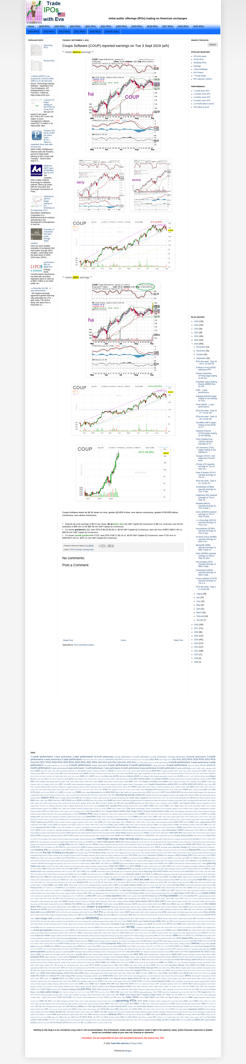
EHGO (76, 842)
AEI (61, 773)
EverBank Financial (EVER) (95, 847)
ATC (87, 789)
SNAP (150, 973)
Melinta (83, 907)
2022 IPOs (90, 26)
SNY (200, 973)
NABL (33, 918)
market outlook (135, 901)
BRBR (109, 800)
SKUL (168, 970)
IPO (99, 880)
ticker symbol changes (49, 992)
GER (84, 861)
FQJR (140, 855)
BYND (131, 803)
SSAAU (204, 978)
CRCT (133, 822)
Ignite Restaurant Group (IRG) (168, 874)
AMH (214, 779)
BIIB (190, 795)
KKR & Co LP (51, 888)
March (199, 612)
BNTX (64, 800)
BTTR (70, 803)
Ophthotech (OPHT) (57, 933)
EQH (165, 844)
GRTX (132, 866)
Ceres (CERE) (183, 808)
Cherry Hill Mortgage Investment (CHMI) (183, 811)
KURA (42, 890)
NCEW (142, 918)
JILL (165, 882)
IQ (158, 880)
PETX (147, 938)
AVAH (171, 789)
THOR (38, 992)
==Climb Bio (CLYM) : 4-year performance (41, 289)
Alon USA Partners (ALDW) (59, 779)
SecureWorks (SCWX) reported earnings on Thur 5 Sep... (206, 530)
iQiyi (161, 880)
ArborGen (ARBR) (57, 787)
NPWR (174, 924)
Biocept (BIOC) (36, 798)
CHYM (147, 814)
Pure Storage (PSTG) (207, 946)
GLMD (199, 861)
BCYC (163, 792)
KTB (214, 888)
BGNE (101, 795)
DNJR (175, 833)
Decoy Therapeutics (48, 830)
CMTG (150, 817)
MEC (206, 904)
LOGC (129, 896)
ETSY (38, 847)
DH (214, 830)
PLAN (144, 941)
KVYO (51, 890)
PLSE (205, 941)
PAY (159, 935)
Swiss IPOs (124, 984)
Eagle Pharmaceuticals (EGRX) (86, 839)
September (201, 358)
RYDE (136, 962)
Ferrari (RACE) (98, 850)
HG (199, 869)
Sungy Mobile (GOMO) (208, 981)
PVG (36, 949)
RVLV (98, 962)
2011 (196, 651)
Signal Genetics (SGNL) (49, 970)
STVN (144, 981)
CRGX (148, 822)
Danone (119, 827)
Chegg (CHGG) (137, 811)
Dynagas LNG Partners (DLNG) (52, 839)
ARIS (153, 787)
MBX (110, 904)
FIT (90, 853)
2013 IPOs (48, 31)
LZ (193, 898)
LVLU (148, 898)
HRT (32, 874)
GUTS (213, 866)
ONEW (185, 930)
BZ (144, 803)
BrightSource (149, 800)
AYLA (52, 792)
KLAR (59, 888)
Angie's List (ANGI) (150, 781)
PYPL (85, 949)
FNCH (180, 853)
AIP (53, 776)
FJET (112, 853)
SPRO (111, 978)
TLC (83, 992)
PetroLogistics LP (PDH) (132, 938)
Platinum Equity (152, 941)
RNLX (117, 960)
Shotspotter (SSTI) (209, 968)
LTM (65, 898)
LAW (147, 890)
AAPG (194, 768)
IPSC (152, 880)
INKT (131, 877)
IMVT (69, 877)
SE (144, 965)
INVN (63, 880)
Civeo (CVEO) (163, 814)
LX (159, 898)
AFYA (130, 773)
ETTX (43, 847)
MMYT (117, 912)
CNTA (187, 817)
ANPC (170, 781)
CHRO (125, 814)
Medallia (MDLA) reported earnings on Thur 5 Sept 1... (206, 505)
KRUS (190, 888)
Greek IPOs (50, 866)
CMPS (145, 817)
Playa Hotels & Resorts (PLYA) (173, 941)
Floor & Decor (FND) (148, 853)
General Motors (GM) (47, 861)
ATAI (80, 789)
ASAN (33, 789)
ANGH (136, 781)
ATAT (84, 789)
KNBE (94, 888)
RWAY (108, 962)
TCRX (197, 986)
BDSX (173, 792)
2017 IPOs (167, 26)
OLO (100, 930)
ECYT (205, 839)
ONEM (179, 930)
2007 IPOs (93, 759)
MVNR (193, 915)
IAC (101, 874)
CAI (46, 806)
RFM (179, 957)
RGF (187, 957)
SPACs (188, 976)
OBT (162, 927)
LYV (190, 898)
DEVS (197, 830)
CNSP (177, 817)
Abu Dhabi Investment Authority (63, 771)
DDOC (33, 830)
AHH (191, 773)
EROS (188, 844)
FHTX (129, 850)
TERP (135, 989)
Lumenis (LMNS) (104, 898)
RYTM (141, 962)
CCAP (96, 808)
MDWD (188, 904)
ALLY (47, 779)
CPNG (86, 822)
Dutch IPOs (211, 835)
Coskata (207, 819)
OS (118, 933)
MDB (164, 904)
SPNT (67, 978)
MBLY (101, 904)
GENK (58, 861)
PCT (184, 935)
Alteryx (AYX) (82, 779)
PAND (33, 935)
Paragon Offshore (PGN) (58, 935)
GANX (165, 858)
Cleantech (55, 817)
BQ (96, 800)
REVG (146, 957)
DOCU (208, 833)
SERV (202, 965)
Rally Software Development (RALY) (95, 952)
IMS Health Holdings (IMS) (58, 877)
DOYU (66, 835)
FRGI (199, 855)
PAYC (163, 935)
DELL (107, 830)
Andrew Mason (118, 781)
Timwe (72, 992)
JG (131, 882)
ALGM (180, 776)
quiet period (207, 949)
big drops (120, 795)
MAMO (213, 898)
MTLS (157, 915)
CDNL (114, 808)
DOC (194, 833)
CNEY (160, 817)
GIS (166, 861)
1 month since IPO (201, 91)
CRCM (128, 822)
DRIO (94, 835)
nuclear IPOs (51, 927)
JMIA (191, 882)
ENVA (95, 844)
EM (154, 842)
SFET (59, 968)
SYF (157, 984)
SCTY (91, 965)
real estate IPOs (47, 954)
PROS (57, 946)
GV (32, 869)
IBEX (107, 874)
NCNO (155, 918)
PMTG (42, 943)
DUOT (204, 835)
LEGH (48, 893)
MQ (83, 915)
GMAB (82, 863)
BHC (109, 795)
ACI (106, 771)
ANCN (105, 781)
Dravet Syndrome (85, 835)
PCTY (188, 935)
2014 (196, 640)
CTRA (96, 825)
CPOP (91, 822)
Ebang (145, 839)
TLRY (92, 992)
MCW (159, 904)
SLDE (209, 970)
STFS (65, 981)
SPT (140, 978)
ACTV (124, 771)
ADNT (200, 771)
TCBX (179, 986)
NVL (85, 927)
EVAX (69, 847)
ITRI (36, 882)
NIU (171, 921)
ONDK (168, 930)
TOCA (135, 992)
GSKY (155, 866)
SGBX (108, 968)
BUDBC (83, 803)
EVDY (78, 847)
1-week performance (63, 757)
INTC (213, 877)
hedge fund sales (158, 869)
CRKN (153, 822)
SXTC (137, 984)
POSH (66, 943)
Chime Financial (203, 811)
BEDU (191, 792)
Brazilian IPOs (102, 800)
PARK (69, 935)
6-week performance (59, 768)
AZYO (74, 792)
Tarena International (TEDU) (121, 986)
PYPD (81, 949)
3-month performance (179, 762)
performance (73, 938)
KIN (173, 885)
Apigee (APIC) (49, 784)
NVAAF (67, 927)
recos (68, 954)
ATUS (120, 789)
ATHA (96, 789)
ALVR (90, 779)
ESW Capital (206, 844)
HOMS (141, 871)
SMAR (42, 973)
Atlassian (115, 789)
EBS (169, 839)
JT (41, 885)
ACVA (129, 771)
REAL (39, 954)
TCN (187, 986)
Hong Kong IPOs (150, 871)
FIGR (182, 850)
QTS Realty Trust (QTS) (164, 949)
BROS (197, 800)
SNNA (180, 973)
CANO (140, 806)
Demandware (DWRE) (175, 830)
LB (160, 890)
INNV (151, 877)
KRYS (195, 888)
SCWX (97, 965)
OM (108, 930)
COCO (46, 819)
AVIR (205, 789)
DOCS (203, 833)
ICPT (120, 874)
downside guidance (56, 835)
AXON (42, 792)
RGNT (191, 957)
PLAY (160, 941)
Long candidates (201, 69)
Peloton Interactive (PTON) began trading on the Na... (206, 375)
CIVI (169, 814)
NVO (89, 927)
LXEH (163, 898)
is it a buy (192, 880)
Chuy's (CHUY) (133, 814)
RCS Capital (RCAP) (192, 952)
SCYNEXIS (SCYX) (107, 965)
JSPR (38, 885)
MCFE (135, 904)
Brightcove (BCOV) (137, 800)
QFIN (115, 949)
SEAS (153, 965)
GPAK (166, 863)
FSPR (63, 858)
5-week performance (159, 765)
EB (141, 839)
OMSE (135, 930)
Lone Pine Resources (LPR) (152, 896)
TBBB (156, 986)
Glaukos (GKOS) (174, 861)
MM (109, 912)
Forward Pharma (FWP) (72, 855)
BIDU (114, 795)
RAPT (124, 952)
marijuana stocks (106, 901)
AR (214, 784)
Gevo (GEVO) (107, 861)
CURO (131, 825)
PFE (154, 938)
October (200, 354)
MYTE (213, 915)
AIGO (36, 776)
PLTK (209, 941)
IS (188, 880)
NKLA (195, 921)
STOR (105, 981)
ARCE (87, 787)
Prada (147, 943)
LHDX (146, 893)
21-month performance (144, 762)
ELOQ (141, 842)
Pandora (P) (39, 935)
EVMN (121, 847)
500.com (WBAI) (194, 765)
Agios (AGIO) (161, 773)
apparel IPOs (105, 784)
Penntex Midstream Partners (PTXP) (43, 938)
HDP (115, 869)
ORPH (114, 933)
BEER (196, 792)
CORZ (202, 819)
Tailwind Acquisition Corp (201, 984)
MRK (95, 915)
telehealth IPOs (107, 989)
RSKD (177, 960)
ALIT (188, 776)
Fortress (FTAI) (58, 855)
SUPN (66, 984)
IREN (177, 880)
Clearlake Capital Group (68, 817)
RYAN (131, 962)
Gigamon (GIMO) (154, 861)
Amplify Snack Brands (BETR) (50, 781)
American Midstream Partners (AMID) (198, 779)
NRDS (179, 924)
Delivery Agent (99, 830)
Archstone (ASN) (95, 787)
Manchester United (37, 901)
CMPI (140, 817)
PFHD (169, 938)
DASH (129, 827)
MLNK (91, 912)
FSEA (51, 858)
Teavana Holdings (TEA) (71, 989)
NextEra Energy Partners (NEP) (103, 921)
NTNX (37, 927)
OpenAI (33, 933)
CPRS (100, 822)
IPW (155, 880)
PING (71, 941)
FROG (212, 855)
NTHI (32, 927)
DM (154, 833)
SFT (66, 968)
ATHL (100, 789)
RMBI (90, 960)
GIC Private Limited (140, 861)
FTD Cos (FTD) (80, 858)
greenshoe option (83, 866)
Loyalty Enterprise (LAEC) (206, 896)
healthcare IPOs (124, 869)
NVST (97, 927)
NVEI (82, 927)
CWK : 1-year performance (202, 391)
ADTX (47, 773)
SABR (161, 962)
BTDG (50, 803)
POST (82, 943)
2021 (196, 336)
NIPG (167, 921)
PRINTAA (195, 943)
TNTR (126, 992)
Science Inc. (62, 965)
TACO (190, 984)
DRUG (123, 835)
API (42, 784)
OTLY (154, 933)
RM (87, 960)
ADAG (133, 771)
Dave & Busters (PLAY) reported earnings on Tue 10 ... (206, 474)
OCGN (180, 927)
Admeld (194, 771)
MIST (54, 912)
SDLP (136, 965)
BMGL (38, 800)
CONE (112, 819)
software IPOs (55, 976)
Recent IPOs (49, 61)
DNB (171, 833)
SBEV (33, 965)
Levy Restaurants (98, 893)
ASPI (58, 789)
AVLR (209, 789)
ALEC (175, 776)
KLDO (68, 888)
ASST (76, 789)
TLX (104, 992)
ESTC (199, 844)
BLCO (155, 798)
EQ (156, 844)
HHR (206, 869)
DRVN (127, 835)
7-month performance (94, 768)
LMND (88, 896)
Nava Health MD (105, 918)
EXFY (189, 847)
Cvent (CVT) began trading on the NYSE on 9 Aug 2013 (49, 104)
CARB (151, 806)
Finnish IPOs (205, 850)
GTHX (173, 866)
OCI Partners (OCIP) (190, 927)
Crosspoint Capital (166, 822)
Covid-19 (68, 822)
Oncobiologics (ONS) (153, 930)
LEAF (44, 893)
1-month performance (42, 756)
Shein (164, 968)
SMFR (106, 973)
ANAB (100, 781)
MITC (58, 912)
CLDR (209, 814)
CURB (126, 825)
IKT (202, 874)
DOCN (198, 833)
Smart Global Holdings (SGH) (57, 973)
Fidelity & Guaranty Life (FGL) (167, 850)
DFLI (205, 830)
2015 (196, 636)
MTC (138, 915)
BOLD (74, 800)
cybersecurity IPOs (43, 827)
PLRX (200, 941)
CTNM (91, 825)
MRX (113, 915)
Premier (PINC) (163, 943)
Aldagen (146, 776)
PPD (133, 943)
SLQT (33, 973)
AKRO (92, 776)
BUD (73, 803)
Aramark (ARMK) (40, 787)
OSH (127, 933)
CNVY (206, 817)
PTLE (167, 946)
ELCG (95, 842)
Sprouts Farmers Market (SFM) (126, 978)
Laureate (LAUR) (138, 890)
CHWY (142, 814)
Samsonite (184, 962)
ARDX (134, 787)
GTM (182, 866)
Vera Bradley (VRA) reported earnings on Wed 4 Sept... (206, 564)
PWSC (59, 949)
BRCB (115, 800)
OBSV (158, 927)
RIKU (59, 960)
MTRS (161, 915)
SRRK (199, 978)
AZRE (69, 792)
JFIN (119, 882)
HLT (74, 871)
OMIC (131, 930)
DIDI (68, 833)
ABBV (198, 768)
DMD (162, 833)
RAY (141, 952)
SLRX (37, 973)
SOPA (121, 976)
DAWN (179, 827)
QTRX (153, 949)
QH (118, 949)
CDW (128, 808)
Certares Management (201, 808)
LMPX (94, 896)
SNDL (165, 973)
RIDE (55, 960)
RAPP (119, 952)
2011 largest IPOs (165, 759)
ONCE (144, 930)
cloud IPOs (91, 817)
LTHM (61, 898)
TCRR (192, 986)
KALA (87, 885)
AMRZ (77, 781)
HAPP (53, 869)
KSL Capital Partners (205, 888)
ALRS (71, 779)
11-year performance (159, 757)
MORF (47, 915)
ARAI (32, 787)
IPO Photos (198, 72)
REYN (174, 957)
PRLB (38, 946)
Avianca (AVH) (198, 789)
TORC (155, 992)
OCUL (199, 927)
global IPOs (211, 861)
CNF (164, 817)
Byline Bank (124, 803)
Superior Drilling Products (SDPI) (52, 984)
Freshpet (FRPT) (187, 855)
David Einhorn (171, 827)
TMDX (112, 992)
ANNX (165, 781)
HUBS (62, 874)
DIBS (53, 833)
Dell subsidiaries (115, 830)
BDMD (168, 792)
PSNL (124, 946)
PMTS (47, 943)
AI (213, 773)
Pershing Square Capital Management (97, 938)
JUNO (60, 885)
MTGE (152, 915)
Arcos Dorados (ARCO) (109, 787)
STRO (129, 981)
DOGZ (213, 833)
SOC (209, 973)
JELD (115, 882)
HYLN (97, 874)
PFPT (174, 938)
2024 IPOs (59, 26)
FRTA (37, 858)
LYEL (177, 898)
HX (89, 874)
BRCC (120, 800)
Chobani (120, 814)
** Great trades (200, 76)
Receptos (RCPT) (60, 954)
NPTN (169, 924)
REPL (209, 954)
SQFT (148, 978)
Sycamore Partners (148, 984)
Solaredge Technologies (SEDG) (87, 976)
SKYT (190, 970)
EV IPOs (59, 847)
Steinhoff (55, 981)
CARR (161, 806)
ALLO (43, 779)
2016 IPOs (183, 26)
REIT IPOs (138, 954)
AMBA (113, 779)
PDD (201, 935)
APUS (195, 784)
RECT (73, 954)
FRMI (208, 855)
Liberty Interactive (157, 893)
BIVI (85, 798)
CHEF (128, 811)
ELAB (85, 842)
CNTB (191, 817)
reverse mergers (123, 957)
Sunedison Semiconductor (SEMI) (187, 981)
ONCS (163, 930)
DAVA (164, 827)
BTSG (65, 803)
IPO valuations (129, 880)
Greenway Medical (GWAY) (99, 866)
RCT (202, 952)
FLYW (165, 853)
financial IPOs (195, 850)
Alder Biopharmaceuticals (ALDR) (161, 776)
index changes (104, 877)
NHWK (140, 921)
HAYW (67, 869)
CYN (62, 827)
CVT (201, 825)
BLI (168, 798)
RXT (127, 962)
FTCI (73, 858)
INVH (58, 880)
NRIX (194, 924)
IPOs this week (200, 56)
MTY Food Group (175, 915)
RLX (79, 960)
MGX (196, 907)
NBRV (137, 918)
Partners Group (114, 935)
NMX (32, 924)
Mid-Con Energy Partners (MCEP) (77, 909)
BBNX (127, 792)
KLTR (72, 888)
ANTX (199, 781)
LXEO (167, 898)
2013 (196, 643)
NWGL (111, 927)
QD (112, 949)
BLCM (151, 798)
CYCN (58, 827)
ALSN (76, 779)
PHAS (204, 938)
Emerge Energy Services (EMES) (167, 842)
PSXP (148, 946)
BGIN (97, 795)
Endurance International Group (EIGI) (197, 842)
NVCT (77, 927)
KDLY (164, 885)
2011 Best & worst (201, 107)
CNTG (196, 817)
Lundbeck (114, 898)
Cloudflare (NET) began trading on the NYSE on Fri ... (206, 424)
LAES (82, 890)
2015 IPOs (198, 26)
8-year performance (148, 768)
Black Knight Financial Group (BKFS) (106, 798)
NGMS (129, 921)
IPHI (95, 880)
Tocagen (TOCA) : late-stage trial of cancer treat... (205, 458)
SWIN (117, 984)
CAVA (50, 808)
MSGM (126, 915)
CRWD (191, 822)
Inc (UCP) (80, 877)
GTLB (178, 866)
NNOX (40, 924)
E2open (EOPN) (69, 839)
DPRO (77, 835)
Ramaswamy (112, 952)
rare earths (130, 952)
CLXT (125, 817)
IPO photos (117, 879)
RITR (63, 960)
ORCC (80, 933)
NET (195, 918)
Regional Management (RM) (123, 954)
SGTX (127, 968)
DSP (137, 835)
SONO (110, 976)
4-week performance (100, 765)
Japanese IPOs (82, 882)
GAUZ (175, 858)
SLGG (213, 970)
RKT (71, 960)
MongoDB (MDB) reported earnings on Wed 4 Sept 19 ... (206, 547)
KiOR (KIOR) (189, 885)
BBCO (118, 792)
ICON (116, 874)
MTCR (142, 915)
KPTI (153, 888)
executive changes (180, 847)
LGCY (122, 893)
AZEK (61, 792)
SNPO (191, 973)
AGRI (169, 773)
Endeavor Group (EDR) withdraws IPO (206, 368)
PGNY (178, 938)
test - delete (163, 989)
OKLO (67, 930)
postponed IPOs (114, 943)
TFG (189, 989)
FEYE (106, 850)
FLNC (133, 853)
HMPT (79, 871)
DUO (195, 835)
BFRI (92, 795)
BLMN (172, 798)
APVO (200, 784)
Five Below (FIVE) (99, 853)
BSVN (37, 803)
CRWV (197, 822)
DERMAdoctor (189, 830)
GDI (200, 858)
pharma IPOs (187, 938)
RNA (99, 960)
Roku (131, 960)
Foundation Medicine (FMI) (90, 855)
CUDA (110, 825)
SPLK (62, 978)
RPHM (148, 960)
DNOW (185, 833)
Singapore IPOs (140, 970)
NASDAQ (92, 918)
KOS (149, 888)
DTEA (147, 835)
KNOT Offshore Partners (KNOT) (121, 888)
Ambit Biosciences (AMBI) (124, 779)
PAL (210, 933)
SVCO (71, 984)
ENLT (77, 844)
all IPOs (197, 776)
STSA (134, 981)
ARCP (120, 787)
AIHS (43, 776)
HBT (71, 869)
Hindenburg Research (53, 871)
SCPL (77, 965)
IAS (104, 874)
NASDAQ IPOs (200, 63)
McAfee (115, 904)
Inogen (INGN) (159, 877)
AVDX (190, 789)
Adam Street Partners (143, 771)
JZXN (80, 885)
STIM (69, 981)
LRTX (45, 898)
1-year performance (83, 756)
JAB (51, 882)
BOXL (92, 800)
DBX (194, 827)
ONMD (194, 930)
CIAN (152, 814)
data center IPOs (143, 827)
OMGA (126, 930)
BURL (94, 803)
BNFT (42, 800)
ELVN (146, 842)
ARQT (192, 787)
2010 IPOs (95, 31)
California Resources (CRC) (58, 806)
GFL (113, 861)
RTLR (200, 960)
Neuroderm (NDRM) (204, 918)
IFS (152, 874)
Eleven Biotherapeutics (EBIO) (109, 842)
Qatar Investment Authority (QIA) (99, 949)
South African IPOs (167, 976)
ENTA (91, 844)
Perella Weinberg (62, 938)
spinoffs (55, 978)
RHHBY (199, 957)
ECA (173, 839)
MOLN (201, 912)
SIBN (34, 970)
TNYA (131, 992)
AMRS (72, 781)
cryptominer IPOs (37, 825)
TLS (96, 992)
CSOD (50, 825)
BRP (201, 800)
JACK (55, 882)
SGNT (122, 968)
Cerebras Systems (171, 808)
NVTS (106, 927)
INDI (111, 877)
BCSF (154, 792)
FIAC (133, 850)
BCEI (144, 792)
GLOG (40, 863)
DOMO (38, 835)
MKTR (87, 912)
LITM (59, 896)
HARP (58, 869)
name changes (41, 918)
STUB (139, 981)
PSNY (129, 946)
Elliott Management (132, 842)
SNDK (160, 973)
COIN (51, 819)
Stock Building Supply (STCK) (87, 981)
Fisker (86, 853)
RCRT (182, 952)
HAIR (49, 869)
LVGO (143, 898)
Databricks (153, 827)
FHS (124, 850)
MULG (188, 915)
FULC (102, 858)
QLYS (144, 949)
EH (72, 842)
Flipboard (122, 853)
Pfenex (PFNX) (162, 938)
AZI (65, 792)
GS (142, 866)
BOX (88, 800)
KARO (121, 885)
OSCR (122, 933)
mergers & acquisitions (98, 906)
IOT (83, 880)
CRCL (123, 822)
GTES (168, 866)
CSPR (55, 825)
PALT (214, 933)
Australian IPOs (151, 789)
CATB (190, 806)
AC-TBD (77, 771)
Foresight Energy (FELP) (39, 855)
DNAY (167, 833)
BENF (38, 795)
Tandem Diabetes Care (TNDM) (69, 986)
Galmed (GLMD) (137, 858)
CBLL (59, 808)
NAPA (78, 918)
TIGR (64, 992)
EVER (83, 847)
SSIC (213, 978)
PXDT (66, 949)
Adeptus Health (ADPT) (170, 771)
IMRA (46, 877)
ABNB (37, 771)
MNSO (137, 912)
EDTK (37, 842)
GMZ (93, 863)
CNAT (155, 817)
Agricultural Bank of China (180, 773)
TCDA (183, 986)
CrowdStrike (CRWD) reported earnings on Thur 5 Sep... (206, 489)
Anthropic (193, 781)
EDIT (214, 839)
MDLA (173, 904)
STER (60, 981)
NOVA (149, 924)
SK (156, 970)
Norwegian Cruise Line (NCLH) (123, 924)
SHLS (173, 968)
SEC (162, 965)
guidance (187, 866)
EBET (161, 839)
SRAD (189, 978)
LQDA (37, 898)
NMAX (213, 921)
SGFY (113, 968)
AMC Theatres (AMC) (142, 779)
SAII (178, 962)
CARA (145, 806)
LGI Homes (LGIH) (136, 893)
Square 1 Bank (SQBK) (169, 978)
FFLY (111, 850)
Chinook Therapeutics (100, 814)
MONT (33, 915)
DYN (39, 839)
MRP (105, 915)
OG (32, 930)
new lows (43, 921)
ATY (124, 789)
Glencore (193, 861)
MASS (207, 901)
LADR (77, 890)
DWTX (35, 839)
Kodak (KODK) (142, 888)
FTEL (88, 858)
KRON (168, 888)
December (201, 347)
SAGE (170, 962)
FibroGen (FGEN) (150, 850)
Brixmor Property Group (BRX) (172, 800)
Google (150, 863)
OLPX (104, 930)
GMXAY (88, 863)
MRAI (86, 915)
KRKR (158, 888)
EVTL (153, 847)
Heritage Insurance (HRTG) (178, 869)
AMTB (86, 781)
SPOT (71, 978)
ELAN (89, 842)
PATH (131, 935)
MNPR (127, 912)
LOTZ (181, 896)
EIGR (80, 842)
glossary (60, 863)
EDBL (210, 839)
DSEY (133, 835)
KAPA (116, 885)
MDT (183, 904)
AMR (67, 781)
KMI (84, 888)
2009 (196, 658)
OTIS (149, 933)
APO (69, 784)
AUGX (133, 789)
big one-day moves (133, 795)
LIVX (71, 896)
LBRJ (168, 890)
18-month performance (196, 757)
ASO (40, 789)
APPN (176, 784)
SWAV (91, 984)
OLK (87, 930)
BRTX (205, 800)
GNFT (97, 863)
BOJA (69, 800)
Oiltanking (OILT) (59, 930)
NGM (124, 921)
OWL (170, 933)
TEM (118, 989)
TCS (201, 986)
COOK (182, 819)
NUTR (63, 927)
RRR (173, 960)
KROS (173, 888)
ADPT (204, 771)
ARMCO (178, 787)
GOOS (155, 863)
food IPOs (212, 853)
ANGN (160, 781)
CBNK (64, 808)
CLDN (204, 814)
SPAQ (194, 976)
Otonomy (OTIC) (162, 933)
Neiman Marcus (168, 918)
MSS (134, 915)
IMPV (42, 877)
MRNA (100, 915)
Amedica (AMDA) (161, 779)
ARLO (172, 787)
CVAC (155, 825)
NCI (146, 918)
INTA (209, 877)
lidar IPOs (167, 893)
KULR (37, 890)
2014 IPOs (33, 31)
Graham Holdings (191, 863)
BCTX (159, 792)
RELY (157, 954)
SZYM (185, 984)
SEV (46, 968)
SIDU (38, 970)
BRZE (213, 800)
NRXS (198, 924)
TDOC (33, 989)
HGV (202, 869)
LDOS (210, 890)
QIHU (122, 949)
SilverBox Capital (123, 970)
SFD (49, 968)
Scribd (86, 965)
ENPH (81, 844)
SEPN (198, 965)
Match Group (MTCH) (51, 904)
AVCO (180, 789)
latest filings (127, 890)
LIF (172, 893)
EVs (148, 847)
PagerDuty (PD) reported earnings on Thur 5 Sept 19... (206, 497)
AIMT (50, 776)
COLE (55, 819)
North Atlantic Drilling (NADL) (101, 924)
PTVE (181, 946)
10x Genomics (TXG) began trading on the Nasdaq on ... (206, 450)
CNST (182, 817)
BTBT (46, 803)
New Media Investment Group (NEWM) (60, 921)
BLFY (164, 798)
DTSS (172, 835)
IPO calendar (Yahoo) (203, 79)
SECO (166, 965)
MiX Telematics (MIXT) (76, 912)
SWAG (86, 984)
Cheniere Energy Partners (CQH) (156, 811)
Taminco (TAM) (52, 986)
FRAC (145, 855)
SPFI (42, 978)
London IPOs (136, 896)
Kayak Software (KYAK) (133, 885)
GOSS (160, 863)
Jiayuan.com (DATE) (157, 882)
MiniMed (43, 912)
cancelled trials (127, 806)
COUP (72, 549)
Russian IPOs (90, 962)
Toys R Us (181, 992)
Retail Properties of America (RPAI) (57, 957)
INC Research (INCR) (91, 877)
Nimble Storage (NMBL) (152, 921)
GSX (164, 866)
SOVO (176, 976)
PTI (158, 946)
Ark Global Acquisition (162, 787)
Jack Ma (61, 882)
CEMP (133, 808)
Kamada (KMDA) (107, 885)
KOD (134, 888)
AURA (142, 789)
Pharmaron (197, 938)
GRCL (199, 863)
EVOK (130, 847)
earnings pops (88, 549)
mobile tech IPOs (155, 912)
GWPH (39, 869)
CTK (82, 825)
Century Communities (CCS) (155, 808)
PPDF (137, 943)
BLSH (198, 798)
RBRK (177, 952)
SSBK (209, 978)
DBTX (191, 827)
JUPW (71, 885)
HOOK (165, 871)
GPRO (171, 863)
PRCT (155, 943)
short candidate (197, 968)
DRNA (117, 835)
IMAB (209, 874)
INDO (123, 877)
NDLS (160, 918)
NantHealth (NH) (58, 918)
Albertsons (123, 776)
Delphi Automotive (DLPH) (137, 830)
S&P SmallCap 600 (152, 962)
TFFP (186, 989)
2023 (196, 329)
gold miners (124, 863)
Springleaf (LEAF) (101, 978)
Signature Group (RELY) (66, 970)
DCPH (199, 827)
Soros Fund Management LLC (138, 976)
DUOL (199, 835)
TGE (197, 989)
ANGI (140, 781)
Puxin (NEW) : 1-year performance (205, 405)
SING (132, 970)
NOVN (155, 924)
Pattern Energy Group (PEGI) (144, 935)
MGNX (185, 907)
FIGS (186, 850)
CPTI (105, 822)
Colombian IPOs (63, 819)
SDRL (141, 965)
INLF (135, 877)
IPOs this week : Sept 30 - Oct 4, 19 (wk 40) (206, 362)
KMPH (89, 888)
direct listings (121, 833)
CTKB (87, 825)
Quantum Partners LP (184, 949)
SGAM (97, 968)
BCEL (149, 792)
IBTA (112, 874)
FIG (179, 850)
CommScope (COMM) (88, 819)
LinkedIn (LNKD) (208, 893)
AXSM (47, 792)
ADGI (180, 771)
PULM (191, 946)
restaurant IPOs (37, 957)
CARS (166, 806)
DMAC (158, 833)
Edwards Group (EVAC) (51, 842)
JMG (187, 882)
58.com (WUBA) (206, 765)
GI (132, 861)
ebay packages (153, 839)
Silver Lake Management (87, 970)
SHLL (168, 968)
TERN (131, 989)
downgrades (46, 835)
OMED (117, 930)
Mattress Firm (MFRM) (73, 904)
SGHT (117, 968)
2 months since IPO (202, 94)
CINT (156, 814)
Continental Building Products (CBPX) (155, 819)
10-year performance (123, 757)
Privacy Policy (205, 943)
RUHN (68, 962)
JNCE (196, 882)
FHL (120, 850)
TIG (61, 992)
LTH (56, 898)
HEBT (150, 869)
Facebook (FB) (41, 850)
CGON (61, 811)
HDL (111, 869)
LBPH (163, 890)
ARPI (188, 787)
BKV (91, 798)
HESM (190, 869)
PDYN (205, 935)
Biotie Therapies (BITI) (63, 798)
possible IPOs (74, 943)
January (200, 620)
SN (142, 973)
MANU (65, 901)
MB (97, 904)
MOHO (195, 912)
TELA (99, 989)
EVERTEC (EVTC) (112, 847)
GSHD (151, 866)
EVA (65, 847)
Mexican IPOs (146, 907)
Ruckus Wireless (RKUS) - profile (54, 962)
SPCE (33, 978)
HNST (83, 871)
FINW (37, 853)
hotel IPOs (190, 871)
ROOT (136, 960)
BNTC (59, 800)
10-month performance (104, 757)
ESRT (194, 844)
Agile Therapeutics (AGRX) (147, 773)
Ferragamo (88, 850)
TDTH (38, 989)
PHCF (33, 941)
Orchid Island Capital (90, 933)
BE (183, 792)
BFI (89, 795)
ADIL (184, 771)
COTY (213, 819)
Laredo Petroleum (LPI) (109, 890)
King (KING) (180, 885)
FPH (130, 855)
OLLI (91, 930)
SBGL (42, 965)
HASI (62, 869)
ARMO (183, 787)
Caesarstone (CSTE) (38, 806)
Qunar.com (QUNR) (62, 952)
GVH (34, 869)
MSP (130, 915)
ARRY (197, 787)
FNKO (184, 853)
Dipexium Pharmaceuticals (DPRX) (103, 833)
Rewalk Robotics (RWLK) (163, 957)
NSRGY (203, 924)
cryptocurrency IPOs (208, 822)
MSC (117, 915)
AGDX (135, 773)
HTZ (58, 874)
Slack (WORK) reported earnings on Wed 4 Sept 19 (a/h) (206, 555)
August (199, 594)
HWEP (84, 874)
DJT (142, 833)
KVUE (46, 890)
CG (51, 811)
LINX (32, 896)
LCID (184, 890)
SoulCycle (156, 976)
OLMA (95, 930)
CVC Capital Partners (165, 825)
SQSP (158, 978)
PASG (122, 935)
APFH (39, 784)
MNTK (142, 912)
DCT (203, 827)
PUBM (186, 946)
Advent (56, 773)
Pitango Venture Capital (108, 941)
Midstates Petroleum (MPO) (174, 909)
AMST (81, 781)
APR (180, 784)
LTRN (69, 898)
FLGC (117, 853)
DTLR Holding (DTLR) (162, 835)
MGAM (157, 907)
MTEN (147, 915)
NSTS (209, 924)
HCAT (76, 869)
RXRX (118, 962)
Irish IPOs (183, 880)
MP (79, 915)
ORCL (100, 933)
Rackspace (78, 952)
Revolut (151, 957)
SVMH (76, 984)
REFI (111, 954)
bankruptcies (95, 792)
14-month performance (177, 757)
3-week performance (200, 762)
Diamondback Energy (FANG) (41, 833)
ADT (43, 773)
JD (99, 882)
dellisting (125, 830)
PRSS (80, 946)
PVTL (40, 949)
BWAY (105, 803)
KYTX (61, 890)
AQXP (210, 784)
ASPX (67, 789)
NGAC (120, 921)
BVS (100, 803)
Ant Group (181, 781)
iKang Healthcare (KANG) (191, 874)
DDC (207, 827)
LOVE (185, 896)
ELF (123, 842)
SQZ (179, 978)
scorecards (70, 965)
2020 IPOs (121, 26)
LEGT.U (58, 893)
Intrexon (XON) (51, 880)
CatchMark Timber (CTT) (201, 806)
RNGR (112, 960)
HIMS (44, 871)
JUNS (66, 885)
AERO (86, 773)
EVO (125, 847)
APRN (190, 784)
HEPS (166, 869)
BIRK (77, 798)
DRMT (112, 835)
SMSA (124, 973)
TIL (68, 992)
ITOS (32, 882)
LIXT (75, 896)
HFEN (195, 869)
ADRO (209, 771)
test (157, 989)
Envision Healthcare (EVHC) (108, 844)
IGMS (155, 874)
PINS (90, 941)
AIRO (65, 776)
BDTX (179, 792)
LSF (53, 898)
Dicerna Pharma (60, 833)
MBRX (106, 904)
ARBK (48, 787)
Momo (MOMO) (209, 912)
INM (138, 877)
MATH (62, 904)
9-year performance (183, 768)
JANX (74, 882)
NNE (36, 924)
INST (205, 877)
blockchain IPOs (184, 798)
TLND (87, 992)
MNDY (122, 912)
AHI (194, 773)
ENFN (72, 844)
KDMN (169, 885)
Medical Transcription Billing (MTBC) (54, 907)
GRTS (127, 866)
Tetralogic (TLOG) (173, 989)
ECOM (195, 839)
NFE (116, 921)
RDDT (207, 952)
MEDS (70, 907)
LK (82, 896)
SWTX (131, 984)
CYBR (53, 827)
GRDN (204, 863)
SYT (180, 984)
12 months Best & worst (204, 104)
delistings (90, 830)
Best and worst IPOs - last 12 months (63, 795)
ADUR (52, 773)
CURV (136, 825)
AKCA (87, 776)
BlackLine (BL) (124, 798)
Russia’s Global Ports (78, 962)
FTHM (92, 858)
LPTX (32, 898)
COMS (103, 819)
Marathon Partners (74, 901)
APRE (185, 784)
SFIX (63, 968)
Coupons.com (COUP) (44, 822)
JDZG (111, 882)
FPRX (135, 855)
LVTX (152, 898)
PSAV (111, 946)
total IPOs (166, 992)
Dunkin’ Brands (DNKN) (184, 835)
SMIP (111, 973)
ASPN (63, 789)
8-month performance (130, 768)
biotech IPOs (48, 797)
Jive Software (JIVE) (175, 882)
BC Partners (133, 792)
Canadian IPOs (103, 806)
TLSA (100, 992)
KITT (44, 888)
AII (47, 776)
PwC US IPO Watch (50, 949)
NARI (83, 918)
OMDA (112, 930)
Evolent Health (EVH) (139, 847)
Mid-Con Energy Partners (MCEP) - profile (103, 909)
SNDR (170, 973)
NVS (92, 927)
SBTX (52, 965)
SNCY (155, 973)
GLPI (65, 863)
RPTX (162, 960)
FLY (161, 853)
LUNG (120, 898)
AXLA (38, 792)
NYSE (130, 927)
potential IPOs (126, 943)
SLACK (199, 970)
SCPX (82, 965)
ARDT (129, 787)
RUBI (208, 960)
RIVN (67, 960)
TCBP (174, 986)
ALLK (38, 779)
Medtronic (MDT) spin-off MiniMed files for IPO (49, 169)
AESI (109, 773)
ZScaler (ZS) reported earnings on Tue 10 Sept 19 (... (205, 466)
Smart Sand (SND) (76, 973)
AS (215, 787)
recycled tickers (82, 954)
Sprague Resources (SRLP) (84, 978)
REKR (146, 954)
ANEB (126, 781)
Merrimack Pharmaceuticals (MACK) (123, 907)
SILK (77, 970)
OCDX (166, 927)
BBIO (122, 792)
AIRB (57, 776)
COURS (62, 822)
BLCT (160, 798)
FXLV (129, 858)
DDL (214, 827)
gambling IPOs (154, 858)
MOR (42, 915)
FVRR (124, 858)
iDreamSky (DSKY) (133, 874)
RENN (174, 954)
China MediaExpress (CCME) (68, 814)
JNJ (199, 882)
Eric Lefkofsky (177, 844)
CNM (168, 817)
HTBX (50, 874)
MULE (183, 915)
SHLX (178, 968)
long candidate (170, 895)
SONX (116, 976)
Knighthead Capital (102, 888)
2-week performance (52, 759)
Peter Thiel (114, 938)
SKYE (185, 970)
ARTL (202, 787)
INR (170, 877)
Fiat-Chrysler (139, 850)
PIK (67, 941)
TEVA (181, 989)
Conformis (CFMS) (135, 819)
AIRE (61, 776)
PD (197, 935)
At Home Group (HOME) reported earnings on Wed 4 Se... (206, 539)
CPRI (95, 822)
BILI (193, 795)
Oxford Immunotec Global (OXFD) (184, 933)
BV (97, 803)
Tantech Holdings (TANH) (100, 986)
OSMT (132, 933)
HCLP (81, 869)
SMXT (138, 973)
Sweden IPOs (105, 984)
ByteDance (138, 803)
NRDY (185, 924)
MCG (140, 904)
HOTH (196, 871)
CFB (44, 811)
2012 (196, 647)
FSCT (46, 858)
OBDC (153, 927)
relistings (152, 954)
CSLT (45, 825)
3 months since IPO (202, 97)
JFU (127, 882)
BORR (79, 800)
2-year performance (72, 759)
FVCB (116, 858)
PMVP (51, 943)
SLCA (204, 970)
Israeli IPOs (202, 880)
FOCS (189, 853)
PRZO (103, 946)
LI (149, 893)
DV (32, 839)
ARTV (206, 787)
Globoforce (34, 863)
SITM (152, 970)
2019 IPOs (137, 26)
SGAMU (102, 968)
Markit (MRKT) (160, 901)
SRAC (184, 978)
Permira (81, 938)
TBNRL (166, 986)
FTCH (68, 858)
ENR (86, 844)
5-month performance (140, 765)
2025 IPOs (44, 26)
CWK (205, 825)
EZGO (205, 847)
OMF (121, 930)
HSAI (36, 874)
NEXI (90, 921)
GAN (161, 858)
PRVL (98, 946)
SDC (116, 965)
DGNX (210, 830)
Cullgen (115, 825)
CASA (176, 806)
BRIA (129, 800)
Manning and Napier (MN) (53, 901)
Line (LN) (198, 893)
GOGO (116, 863)
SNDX (175, 973)
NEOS (176, 918)
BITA (81, 798)
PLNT (195, 941)
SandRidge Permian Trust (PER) (200, 962)
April (198, 609)
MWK (198, 915)
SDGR (121, 965)
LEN (62, 893)
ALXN (94, 779)
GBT (187, 858)
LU (73, 898)
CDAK (104, 808)
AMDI (153, 779)
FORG (50, 855)
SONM (104, 976)
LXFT (172, 898)
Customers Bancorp (146, 825)
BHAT (106, 795)
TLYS (108, 992)
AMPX (63, 781)
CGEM (56, 811)
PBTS (180, 935)
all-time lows (204, 776)
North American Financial (81, 924)
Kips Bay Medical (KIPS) (203, 885)
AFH (117, 773)
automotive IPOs (163, 789)
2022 (196, 332)
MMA (112, 912)
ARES (144, 787)
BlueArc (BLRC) (205, 798)
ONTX (209, 930)
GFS (117, 861)
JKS (183, 882)
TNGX (122, 992)
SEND (192, 965)
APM (65, 784)
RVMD (103, 962)
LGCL (118, 893)
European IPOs (50, 847)
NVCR (73, 927)
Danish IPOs (111, 827)
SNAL (146, 973)
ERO (184, 844)
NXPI (115, 927)
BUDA (78, 803)
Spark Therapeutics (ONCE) (206, 976)
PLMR (190, 941)
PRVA (89, 946)
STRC (110, 981)
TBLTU (160, 986)
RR (165, 960)
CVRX (197, 825)
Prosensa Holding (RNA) (68, 946)
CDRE (119, 808)
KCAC (152, 885)
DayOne (185, 827)
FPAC (126, 855)
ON (140, 930)
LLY (84, 896)
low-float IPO (192, 896)
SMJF (115, 973)
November (201, 351)
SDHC (126, 965)
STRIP (115, 981)
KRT (180, 888)
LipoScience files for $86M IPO (49, 264)
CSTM (78, 825)
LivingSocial (65, 896)
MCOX (144, 904)
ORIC (105, 933)
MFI (153, 907)
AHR (209, 773)
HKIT (70, 871)
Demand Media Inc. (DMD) (156, 830)
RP (140, 960)
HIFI (209, 869)
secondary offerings (176, 965)
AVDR (185, 789)
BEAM (186, 792)
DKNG (146, 833)
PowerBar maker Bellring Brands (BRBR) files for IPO (206, 384)
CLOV (98, 817)
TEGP (94, 989)
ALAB (102, 776)
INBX (74, 877)
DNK (180, 833)
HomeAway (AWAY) (104, 871)
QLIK (140, 949)
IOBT (71, 880)
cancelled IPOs (116, 806)
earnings (78, 549)
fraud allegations (169, 855)
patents (126, 935)
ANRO (175, 781)
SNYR (205, 973)
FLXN (158, 853)
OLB (76, 930)
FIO (40, 853)
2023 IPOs (75, 26)
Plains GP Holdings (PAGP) (132, 941)
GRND (111, 866)
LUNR (125, 898)
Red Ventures (93, 954)
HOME (93, 871)
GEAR (38, 861)
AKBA (82, 776)
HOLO (89, 871)
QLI (136, 949)
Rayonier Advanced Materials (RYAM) (157, 952)
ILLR (205, 874)
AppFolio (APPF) (116, 784)
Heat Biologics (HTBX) (139, 869)
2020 (196, 340)
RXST (123, 962)
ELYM (151, 842)
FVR (120, 858)
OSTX (137, 933)
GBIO (180, 858)
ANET (131, 781)
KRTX (185, 888)
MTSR (166, 915)
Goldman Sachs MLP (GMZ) (138, 863)
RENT (179, 954)
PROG (52, 946)
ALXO (99, 779)
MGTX (191, 907)
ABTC (50, 771)
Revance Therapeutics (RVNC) (105, 957)
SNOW (186, 973)
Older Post (178, 640)
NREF (189, 924)
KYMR (56, 890)
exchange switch (166, 847)
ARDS (125, 787)
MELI (79, 907)
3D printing (64, 765)
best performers (82, 795)
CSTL (73, 825)
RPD (144, 960)
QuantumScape (197, 949)
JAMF (70, 882)
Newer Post (68, 640)
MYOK (207, 915)
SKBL (159, 970)
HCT (88, 869)
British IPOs (158, 800)
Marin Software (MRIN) (120, 901)
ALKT (192, 776)
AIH (40, 776)
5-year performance (177, 765)
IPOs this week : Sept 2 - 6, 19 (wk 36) (206, 588)
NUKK (58, 927)
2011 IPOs (79, 31)
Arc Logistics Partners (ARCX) (74, 787)
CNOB (172, 817)
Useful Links (111, 31)
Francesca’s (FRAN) (155, 855)
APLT (61, 784)
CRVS (186, 822)
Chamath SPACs (79, 811)
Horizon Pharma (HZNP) (176, 871)
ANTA (188, 781)
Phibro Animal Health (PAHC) (45, 941)
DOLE (33, 835)
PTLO (171, 946)
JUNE (56, 885)
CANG (135, 806)
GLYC (78, 863)
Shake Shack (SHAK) (137, 968)
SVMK (81, 984)
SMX (133, 973)
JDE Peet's (104, 882)
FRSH (33, 858)
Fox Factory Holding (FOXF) (114, 855)
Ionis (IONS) (78, 880)
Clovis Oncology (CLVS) (110, 817)
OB (149, 927)
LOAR (103, 896)
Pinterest (96, 941)
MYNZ (202, 915)
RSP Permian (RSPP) (188, 960)
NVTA (102, 927)
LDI (206, 890)
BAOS (103, 792)
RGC (183, 957)
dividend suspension (133, 833)
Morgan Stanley (67, 915)
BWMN (110, 803)
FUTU (111, 858)
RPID (153, 960)
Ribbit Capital (207, 957)
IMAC (214, 874)
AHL (197, 773)
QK (134, 949)
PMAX (37, 943)
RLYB (83, 960)
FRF (195, 855)
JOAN (204, 882)
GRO (116, 866)
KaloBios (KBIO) (95, 885)
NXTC (123, 927)
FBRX (78, 850)
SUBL (149, 981)
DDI (210, 827)
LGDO (127, 893)
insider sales (177, 877)
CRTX (181, 822)
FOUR (102, 855)
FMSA (175, 853)
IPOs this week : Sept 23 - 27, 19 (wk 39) (206, 412)
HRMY (213, 871)
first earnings (78, 853)
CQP (109, 822)
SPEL (37, 978)
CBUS (91, 808)
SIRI (148, 970)
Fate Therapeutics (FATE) (57, 850)
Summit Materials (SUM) (160, 981)
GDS (209, 858)
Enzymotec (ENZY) (135, 844)
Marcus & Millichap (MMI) (91, 901)
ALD (141, 776)
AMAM (108, 779)
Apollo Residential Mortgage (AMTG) (84, 784)
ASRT (72, 789)
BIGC (143, 795)
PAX (156, 935)
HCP (84, 869)
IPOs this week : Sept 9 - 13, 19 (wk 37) (206, 482)
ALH (184, 776)
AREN (139, 787)
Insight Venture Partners (190, 877)
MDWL (193, 904)
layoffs (152, 890)
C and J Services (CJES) (163, 803)
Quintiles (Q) (50, 952)
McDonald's (128, 904)
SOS (151, 976)
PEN (214, 935)
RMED (95, 960)
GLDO (187, 861)
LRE (41, 898)
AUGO (128, 789)
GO (106, 863)
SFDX (54, 968)
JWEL (76, 885)
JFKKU (123, 882)
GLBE (182, 861)
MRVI (109, 915)
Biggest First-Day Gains (171, 795)
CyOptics (68, 827)
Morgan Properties (56, 915)
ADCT (159, 771)
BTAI (41, 803)
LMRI (99, 896)
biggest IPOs (184, 795)
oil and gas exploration (43, 930)
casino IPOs (183, 806)
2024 (196, 325)
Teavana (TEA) (56, 989)
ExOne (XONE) (197, 847)
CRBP (113, 822)
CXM (209, 825)
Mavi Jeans (87, 904)
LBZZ (177, 890)
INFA (127, 877)
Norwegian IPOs (141, 924)
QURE (71, 952)
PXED (71, 949)
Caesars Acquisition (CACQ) (206, 803)
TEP (126, 989)
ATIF (109, 789)
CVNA (176, 825)
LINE (192, 893)
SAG (166, 962)
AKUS (97, 776)
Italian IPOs (212, 880)
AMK (32, 781)
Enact (182, 842)
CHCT (103, 811)
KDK (160, 885)
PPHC (142, 943)
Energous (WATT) (52, 844)
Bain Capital (86, 792)
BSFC (33, 803)
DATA (134, 827)
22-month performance (160, 762)
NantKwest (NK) (70, 918)
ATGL (91, 789)
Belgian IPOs (202, 792)
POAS (56, 943)
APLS (57, 784)
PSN (119, 946)
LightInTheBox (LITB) (181, 893)
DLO (151, 833)
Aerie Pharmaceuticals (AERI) (73, 773)
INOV (166, 877)
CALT (91, 806)
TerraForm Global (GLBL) (146, 989)
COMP (98, 819)
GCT (191, 858)
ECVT (201, 839)
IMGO (33, 877)
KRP (177, 888)
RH (195, 957)
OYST (199, 933)
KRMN (163, 888)
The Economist (205, 989)
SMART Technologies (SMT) (94, 973)
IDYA (148, 874)
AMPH (37, 781)
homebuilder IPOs (117, 871)
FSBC (42, 858)
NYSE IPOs (199, 59)
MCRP (154, 904)
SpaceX (182, 976)
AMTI (91, 781)
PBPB (175, 935)
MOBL (164, 912)
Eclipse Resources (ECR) (184, 839)
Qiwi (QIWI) (128, 949)
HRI (209, 871)
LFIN (106, 893)
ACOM (110, 771)
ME (203, 904)
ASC (36, 789)
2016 (196, 632)
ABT (45, 771)
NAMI (50, 918)
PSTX (138, 946)
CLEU (79, 817)
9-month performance (166, 768)
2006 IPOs (86, 759)
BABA (78, 792)
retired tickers (90, 957)
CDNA (108, 808)
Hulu (75, 874)
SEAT (158, 965)
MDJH (168, 904)
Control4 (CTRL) (174, 819)
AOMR (209, 781)
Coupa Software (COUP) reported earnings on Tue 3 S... (206, 580)
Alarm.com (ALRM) (111, 776)
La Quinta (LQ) (69, 890)
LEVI (89, 893)
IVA (43, 882)
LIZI (78, 896)
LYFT (181, 898)
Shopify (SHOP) (186, 968)
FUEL (97, 858)
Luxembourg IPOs (134, 898)
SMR (119, 973)
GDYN (33, 861)
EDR (32, 842)
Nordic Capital (68, 924)
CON (108, 819)
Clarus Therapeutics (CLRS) (187, 814)
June (198, 601)
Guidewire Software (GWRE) (201, 866)
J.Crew (47, 882)
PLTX (32, 943)
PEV (151, 938)
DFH (201, 830)
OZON (203, 933)
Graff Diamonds (179, 863)
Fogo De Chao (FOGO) (200, 853)
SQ (144, 978)
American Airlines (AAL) (177, 779)
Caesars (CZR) (189, 803)
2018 (196, 625)
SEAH (148, 965)
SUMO (173, 981)
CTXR (105, 825)
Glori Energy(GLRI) (50, 863)
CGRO (66, 811)
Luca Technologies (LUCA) (84, 898)
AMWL (95, 781)
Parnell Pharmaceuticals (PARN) (83, 935)
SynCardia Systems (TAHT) (169, 984)
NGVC (135, 921)
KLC (63, 888)
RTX (204, 960)
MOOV (37, 915)
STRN (124, 981)
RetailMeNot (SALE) (77, 957)
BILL (197, 795)
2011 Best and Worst (130, 759)
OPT (75, 933)
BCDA (140, 792)
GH (125, 861)
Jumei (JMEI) (48, 885)
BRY (209, 800)
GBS (183, 858)
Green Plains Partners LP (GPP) (66, 866)
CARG (156, 806)
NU (45, 927)
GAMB (145, 858)
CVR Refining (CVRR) (186, 825)
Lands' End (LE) (93, 890)
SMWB (129, 973)
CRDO (138, 822)
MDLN (178, 904)
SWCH (97, 984)
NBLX (133, 918)
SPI (50, 978)
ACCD (83, 771)
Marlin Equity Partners (174, 901)
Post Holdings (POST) (92, 943)
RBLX (172, 952)
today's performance (145, 992)
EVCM (73, 847)
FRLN (204, 855)
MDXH (199, 904)
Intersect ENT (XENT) (38, 880)
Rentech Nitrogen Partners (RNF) (194, 954)
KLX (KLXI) (79, 888)
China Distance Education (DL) (46, 814)
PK (117, 941)
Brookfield (191, 800)
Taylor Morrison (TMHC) (145, 986)
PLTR (213, 941)
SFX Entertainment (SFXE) (82, 968)
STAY (49, 981)
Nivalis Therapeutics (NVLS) (183, 921)
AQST (206, 784)
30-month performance (52, 765)
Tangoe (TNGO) (85, 986)
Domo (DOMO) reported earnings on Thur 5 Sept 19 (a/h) (206, 514)
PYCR (76, 949)
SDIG (131, 965)
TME (117, 992)
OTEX (141, 933)
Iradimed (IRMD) (169, 880)
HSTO (45, 874)
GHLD (128, 861)
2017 (196, 628)
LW (156, 898)
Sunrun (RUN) (35, 984)
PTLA (162, 946)
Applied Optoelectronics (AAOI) (161, 784)
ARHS (148, 787)
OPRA (66, 933)
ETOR (33, 847)
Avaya (176, 789)
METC (139, 907)
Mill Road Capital (202, 909)
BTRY (60, 803)
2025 (196, 321)
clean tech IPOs (46, 817)
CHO (115, 814)
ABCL (203, 768)
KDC (156, 885)
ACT (115, 771)
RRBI (169, 960)
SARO (213, 962)
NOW (159, 924)
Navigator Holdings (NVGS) (120, 918)
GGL (121, 861)
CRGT (143, 822)
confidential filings (122, 819)
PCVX (193, 935)
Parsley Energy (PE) (101, 935)
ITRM (40, 882)
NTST (42, 927)
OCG (175, 927)
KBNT (145, 885)
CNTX (201, 817)
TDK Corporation (210, 986)
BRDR (124, 800)
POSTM (103, 943)
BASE (108, 792)
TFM (193, 989)
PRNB (47, 946)
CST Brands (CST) (64, 825)
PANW (47, 935)
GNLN (102, 863)
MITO (62, 912)
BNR (55, 800)
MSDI (121, 915)
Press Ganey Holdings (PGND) (180, 943)
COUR (56, 822)
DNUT (190, 833)
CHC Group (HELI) (93, 811)
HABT (44, 869)
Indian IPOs (117, 877)
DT (140, 835)
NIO (163, 921)
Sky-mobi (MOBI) (177, 970)
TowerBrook (174, 992)
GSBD (146, 866)
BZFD (147, 803)
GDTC (213, 858)
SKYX (194, 970)
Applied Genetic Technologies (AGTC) (136, 784)
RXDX (113, 962)
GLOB (204, 861)
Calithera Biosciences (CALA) (78, 806)
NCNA (150, 918)
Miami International (204, 907)
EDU (41, 842)
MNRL (132, 912)
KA (84, 885)
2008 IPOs (101, 759)
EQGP (160, 844)
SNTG (196, 973)
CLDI (199, 814)
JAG (65, 882)
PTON (176, 946)
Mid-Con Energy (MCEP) (56, 909)
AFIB (121, 773)
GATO (170, 858)
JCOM (95, 882)
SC (56, 965)
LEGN (53, 893)
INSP (201, 877)
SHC (160, 968)
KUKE (33, 890)
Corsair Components (192, 819)
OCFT (171, 927)
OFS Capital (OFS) (209, 927)
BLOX (193, 798)
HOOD (159, 871)
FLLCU (128, 853)
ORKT (109, 933)
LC (181, 890)
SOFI (47, 976)
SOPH (125, 976)
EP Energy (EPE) (148, 844)
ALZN (103, 779)
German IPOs (91, 861)
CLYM (130, 817)
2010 (196, 654)
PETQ (120, 938)
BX (119, 803)
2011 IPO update (143, 759)
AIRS (69, 776)
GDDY (195, 858)
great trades (41, 866)
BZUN (152, 803)
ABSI (42, 771)
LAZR (156, 890)
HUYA (79, 874)
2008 (196, 662)
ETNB (213, 844)
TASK (134, 986)
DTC (143, 835)
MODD (169, 912)
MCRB (149, 904)
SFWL (70, 968)
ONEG (174, 930)
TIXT (80, 992)
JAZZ (91, 882)
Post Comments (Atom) (84, 645)
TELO (115, 989)
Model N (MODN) (178, 912)
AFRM (126, 773)
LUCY (96, 898)
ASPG (54, 789)
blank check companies (139, 798)
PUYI (32, 949)
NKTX (199, 921)
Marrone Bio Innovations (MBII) (193, 901)
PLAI (120, 941)
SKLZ (163, 970)
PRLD (42, 946)
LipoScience (38, 896)
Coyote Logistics (77, 822)
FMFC (170, 853)
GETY (99, 861)
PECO (210, 935)
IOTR (88, 880)
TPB (187, 992)
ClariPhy (175, 814)
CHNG (110, 814)
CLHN (84, 817)
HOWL (201, 871)
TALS (44, 986)
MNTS (147, 912)
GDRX (204, 858)
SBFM (37, 965)
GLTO (73, 863)
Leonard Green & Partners (73, 893)
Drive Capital (100, 835)
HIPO (63, 871)
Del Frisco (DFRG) (78, 830)
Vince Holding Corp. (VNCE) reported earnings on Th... (204, 441)
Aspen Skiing (46, 789)
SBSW (47, 965)
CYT (73, 827)
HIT (67, 871)
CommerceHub (75, 819)
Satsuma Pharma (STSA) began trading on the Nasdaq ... (206, 433)
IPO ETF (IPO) (106, 880)
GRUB (138, 866)
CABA (175, 803)
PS (107, 946)
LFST (113, 893)
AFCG (114, 773)
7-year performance (112, 768)
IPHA (92, 880)
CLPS (121, 817)
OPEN (213, 930)
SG (93, 968)
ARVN (211, 787)
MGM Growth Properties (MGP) (172, 907)
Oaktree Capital (142, 927)
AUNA (138, 789)
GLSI (69, 863)
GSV (159, 866)
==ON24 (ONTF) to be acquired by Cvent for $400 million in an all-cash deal (42, 78)
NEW (38, 921)
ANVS (204, 781)
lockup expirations (113, 896)
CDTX (123, 808)
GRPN (122, 866)
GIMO (162, 861)
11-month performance (141, 757)
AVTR (33, 792)
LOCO (123, 896)
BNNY (50, 800)
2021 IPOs (106, 26)
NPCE (164, 924)
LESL (85, 893)
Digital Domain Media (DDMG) (81, 833)
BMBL (33, 800)
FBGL (73, 850)
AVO (214, 789)
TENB (123, 989)
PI (65, 941)
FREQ (177, 855)
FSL (54, 858)
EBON (165, 839)
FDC (82, 850)
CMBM (135, 817)
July (198, 597)
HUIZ (71, 874)
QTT (174, 949)
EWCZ (157, 847)
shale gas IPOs (152, 968)
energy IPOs (64, 844)
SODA (42, 976)
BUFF (89, 803)
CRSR (175, 822)
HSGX (40, 874)
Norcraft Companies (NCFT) (52, 924)
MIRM (48, 912)
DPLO (71, 835)
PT (151, 946)
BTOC (55, 803)
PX (63, 949)
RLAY (75, 960)
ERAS (169, 844)
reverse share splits (136, 957)
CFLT (48, 811)
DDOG (38, 830)
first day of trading (52, 852)
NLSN (209, 921)
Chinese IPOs (85, 813)
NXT (119, 927)
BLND (176, 798)
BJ (88, 798)
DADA (98, 827)
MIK (185, 909)
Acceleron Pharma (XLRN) (95, 771)
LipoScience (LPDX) (50, 896)
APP (98, 784)
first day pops (68, 853)
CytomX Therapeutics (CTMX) (85, 827)
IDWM (144, 874)
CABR (180, 803)
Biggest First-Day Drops (154, 795)
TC (170, 986)
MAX (93, 904)
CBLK (55, 808)
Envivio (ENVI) (123, 844)
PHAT (208, 938)
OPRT (71, 933)
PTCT (155, 946)
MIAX (213, 907)
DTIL (152, 835)
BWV (115, 803)
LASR (120, 890)
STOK (100, 981)
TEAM (48, 989)
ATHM (105, 789)
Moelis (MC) (189, 912)
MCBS (120, 904)
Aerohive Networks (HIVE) (98, 773)
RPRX (157, 960)
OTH (145, 933)
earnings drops (117, 839)
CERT (191, 808)
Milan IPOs (192, 909)
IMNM (38, 877)
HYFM (92, 874)
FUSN (107, 858)
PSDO (115, 946)
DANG (103, 827)
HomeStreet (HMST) (131, 871)
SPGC (46, 978)
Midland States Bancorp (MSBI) (153, 909)
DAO (124, 827)
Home (31, 26)
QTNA (148, 949)
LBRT (173, 890)
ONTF (204, 930)
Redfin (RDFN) (104, 954)
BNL (46, 800)
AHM (201, 773)
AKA (73, 776)
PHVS (62, 941)
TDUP (42, 989)
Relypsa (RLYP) (165, 954)
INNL (147, 877)
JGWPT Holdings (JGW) (140, 882)
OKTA (72, 930)
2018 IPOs (152, 26)
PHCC (213, 938)
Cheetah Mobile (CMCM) (115, 811)
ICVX (124, 874)
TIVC (76, 992)
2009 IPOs (110, 759)
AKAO (77, 776)
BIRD (73, 798)
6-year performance (75, 768)
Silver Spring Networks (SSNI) (107, 970)
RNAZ (103, 960)
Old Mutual (82, 930)
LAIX (86, 890)
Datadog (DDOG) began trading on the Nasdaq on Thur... (206, 398)
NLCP (204, 921)
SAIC (175, 962)
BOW (84, 800)
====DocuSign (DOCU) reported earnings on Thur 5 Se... (206, 522)
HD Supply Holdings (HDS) (100, 869)
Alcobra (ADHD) (133, 776)
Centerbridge (140, 808)
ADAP (154, 771)
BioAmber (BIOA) (209, 795)
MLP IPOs (98, 912)
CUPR (121, 825)
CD (100, 808)
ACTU (120, 771)
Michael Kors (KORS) (39, 909)
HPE (205, 871)
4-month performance (80, 765)
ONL (189, 930)
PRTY (85, 946)
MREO (91, 915)
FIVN (108, 853)
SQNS (153, 978)
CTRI (101, 825)
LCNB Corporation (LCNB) (195, 890)
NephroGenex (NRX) (186, 918)
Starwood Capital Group (39, 981)
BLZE (214, 798)
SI (31, 970)
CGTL (71, 811)
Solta (100, 976)
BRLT (185, 800)
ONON (199, 930)
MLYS (105, 912)
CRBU (118, 822)
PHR (57, 941)
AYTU (57, 792)
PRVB (94, 946)
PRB (151, 943)
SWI (112, 984)
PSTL (134, 946)
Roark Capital (124, 960)
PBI (167, 935)
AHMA (205, 773)
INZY (67, 880)
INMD (143, 877)
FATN (68, 850)
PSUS (143, 946)
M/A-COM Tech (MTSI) (202, 898)
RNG (108, 960)
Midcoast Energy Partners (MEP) (130, 909)
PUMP (196, 946)
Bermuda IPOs (45, 795)
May (198, 605)
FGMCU (116, 850)
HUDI (67, 874)
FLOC (138, 853)
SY (140, 984)
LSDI (49, 898)
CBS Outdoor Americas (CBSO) (78, 808)
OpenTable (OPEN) (42, 933)
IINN (180, 874)
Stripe (120, 981)
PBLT (170, 935)
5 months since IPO (202, 100)
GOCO (110, 863)
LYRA (186, 898)
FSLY (59, 858)
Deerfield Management (63, 830)
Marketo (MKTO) (147, 901)
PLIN (186, 941)
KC (148, 885)
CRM (157, 822)
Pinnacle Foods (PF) (81, 941)
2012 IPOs (64, 31)
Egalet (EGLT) (65, 842)
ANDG (110, 781)
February (200, 616)
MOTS (76, 915)
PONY (61, 943)
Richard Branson (46, 960)
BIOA (201, 795)
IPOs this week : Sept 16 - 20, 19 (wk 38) (206, 417)
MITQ (66, 912)
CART (171, 806)
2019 (196, 344)
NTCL (213, 924)
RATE (137, 952)
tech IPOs (86, 989)
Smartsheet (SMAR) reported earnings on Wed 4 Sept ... (206, 572)
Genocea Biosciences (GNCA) (70, 861)
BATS (113, 792)
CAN (95, 806)
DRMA (107, 835)
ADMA (189, 771)
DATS (159, 827)
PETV (143, 938)
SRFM (194, 978)
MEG (74, 907)
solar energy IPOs (68, 976)
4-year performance (118, 765)
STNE (74, 981)
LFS (109, 893)
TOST (160, 992)
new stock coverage (81, 921)
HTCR (54, 874)
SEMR (187, 965)
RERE (213, 954)
